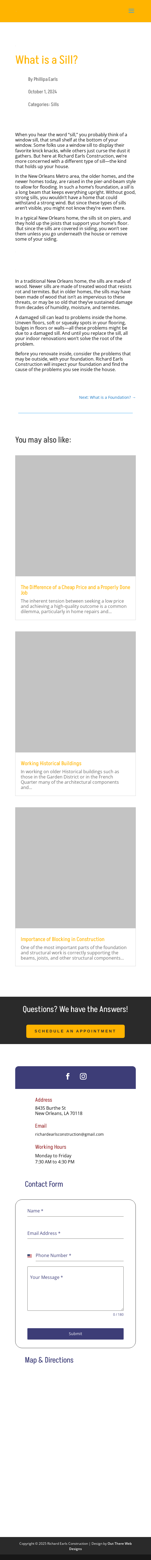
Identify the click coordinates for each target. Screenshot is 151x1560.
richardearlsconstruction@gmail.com (69, 1134)
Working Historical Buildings (51, 763)
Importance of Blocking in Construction (63, 939)
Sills (55, 104)
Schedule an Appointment (75, 1031)
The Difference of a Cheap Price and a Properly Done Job (75, 590)
